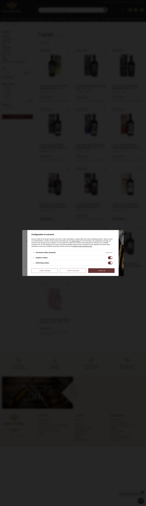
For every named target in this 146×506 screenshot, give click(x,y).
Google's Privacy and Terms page (82, 246)
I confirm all (101, 270)
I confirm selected (44, 270)
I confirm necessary (73, 270)
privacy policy (76, 241)
